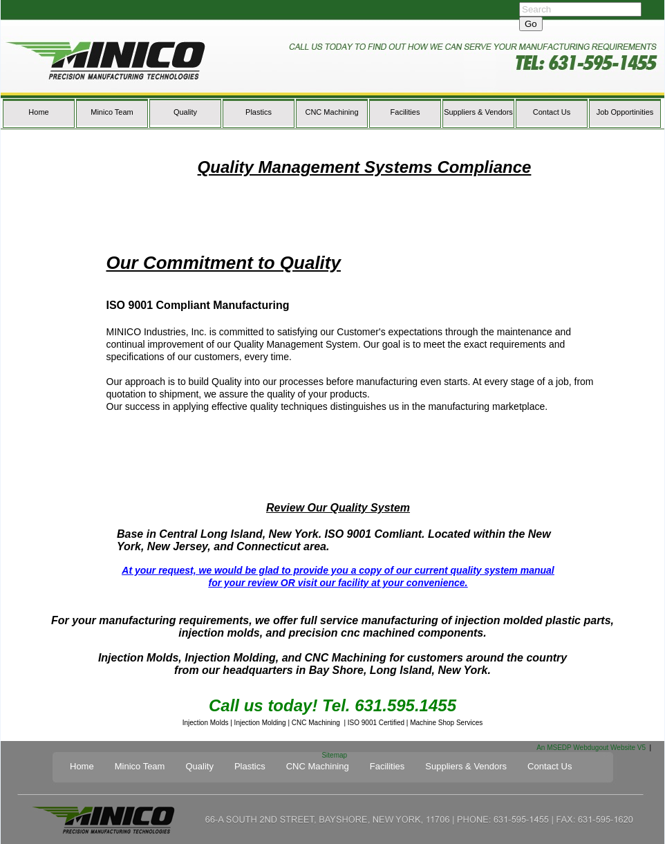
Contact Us (551, 112)
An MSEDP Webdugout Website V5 (591, 747)
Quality (185, 112)
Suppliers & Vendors (478, 112)
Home (38, 112)
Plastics (258, 112)
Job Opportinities (625, 112)
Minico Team (112, 112)
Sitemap (334, 755)
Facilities (405, 112)
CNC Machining (331, 112)
